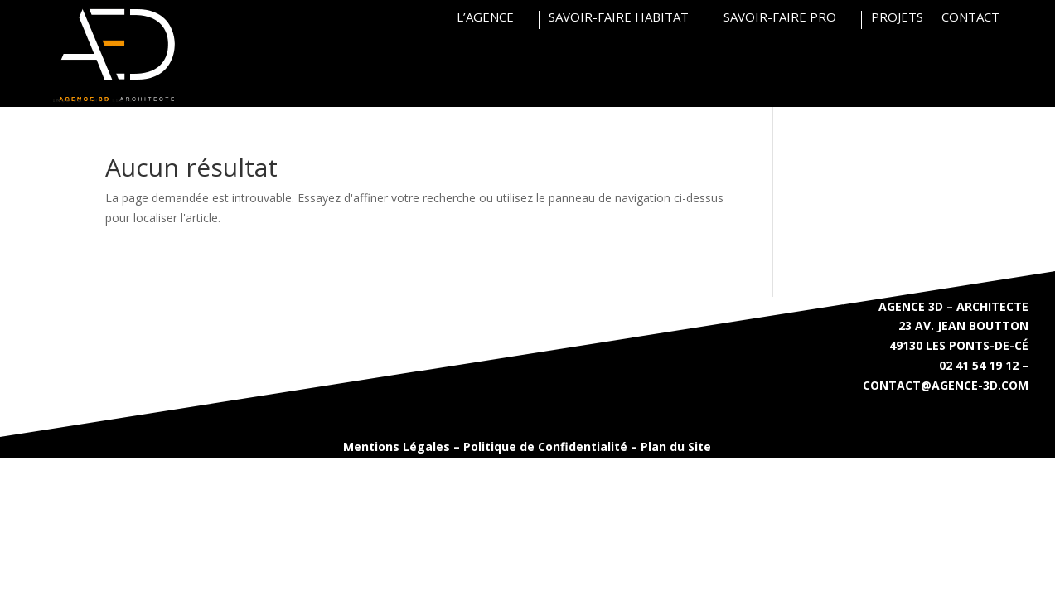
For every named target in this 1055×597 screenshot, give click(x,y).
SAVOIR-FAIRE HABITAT (619, 18)
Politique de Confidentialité (545, 446)
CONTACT (970, 18)
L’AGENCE (485, 18)
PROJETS (897, 18)
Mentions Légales (396, 446)
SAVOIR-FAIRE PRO (779, 18)
